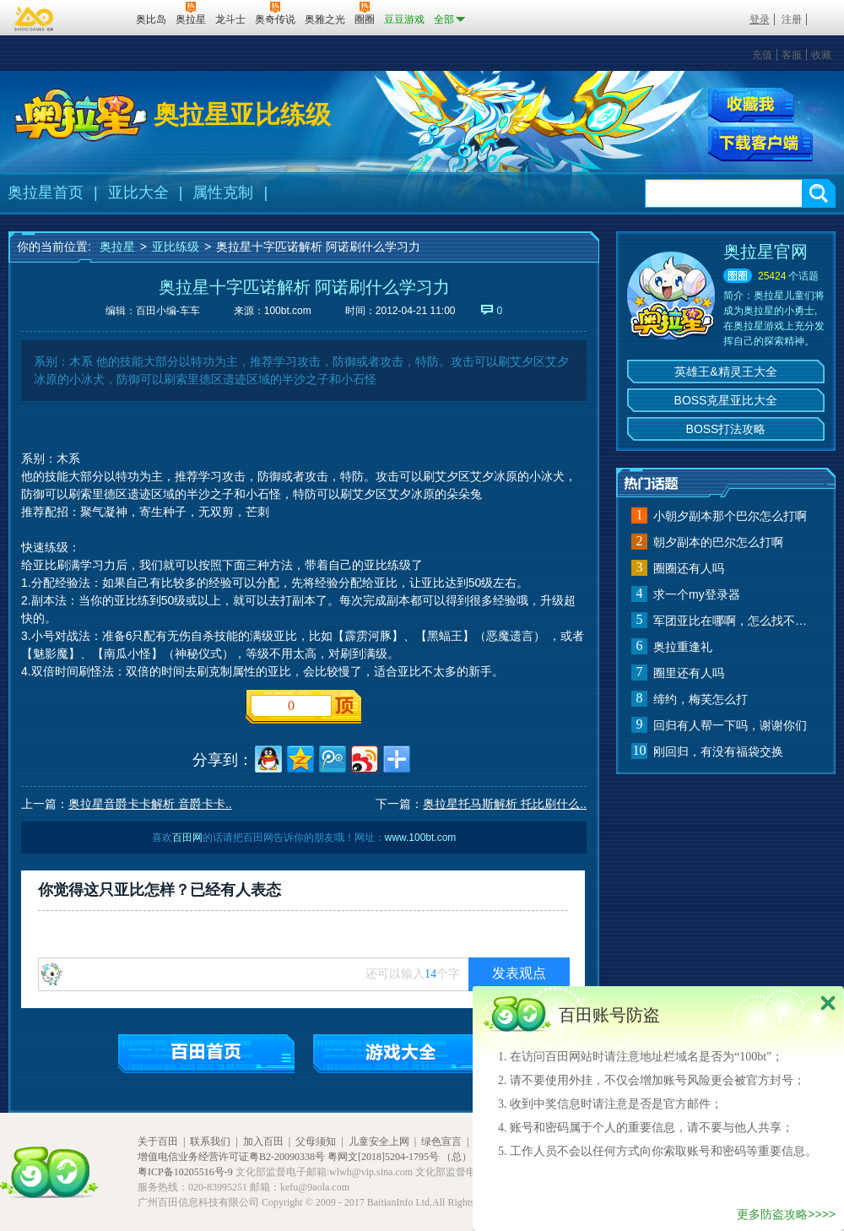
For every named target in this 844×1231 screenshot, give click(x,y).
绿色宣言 (441, 1141)
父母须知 (315, 1141)
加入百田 (263, 1141)
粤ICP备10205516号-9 (185, 1172)
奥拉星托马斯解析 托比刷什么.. (505, 804)
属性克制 (222, 192)
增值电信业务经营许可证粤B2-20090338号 (231, 1157)
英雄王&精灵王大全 (725, 371)
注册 (792, 19)
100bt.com (287, 311)
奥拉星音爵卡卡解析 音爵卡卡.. (150, 804)
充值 (762, 55)
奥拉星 (117, 246)
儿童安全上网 (379, 1141)
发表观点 (519, 973)
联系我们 (210, 1141)
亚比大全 (138, 192)
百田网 (98, 17)
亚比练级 (175, 246)
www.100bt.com (421, 837)
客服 (792, 55)
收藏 (821, 55)
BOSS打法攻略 (726, 429)
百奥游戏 (34, 18)
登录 (759, 19)
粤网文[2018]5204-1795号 (383, 1157)
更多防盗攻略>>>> (786, 1214)
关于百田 (158, 1141)
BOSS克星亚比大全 (726, 400)
